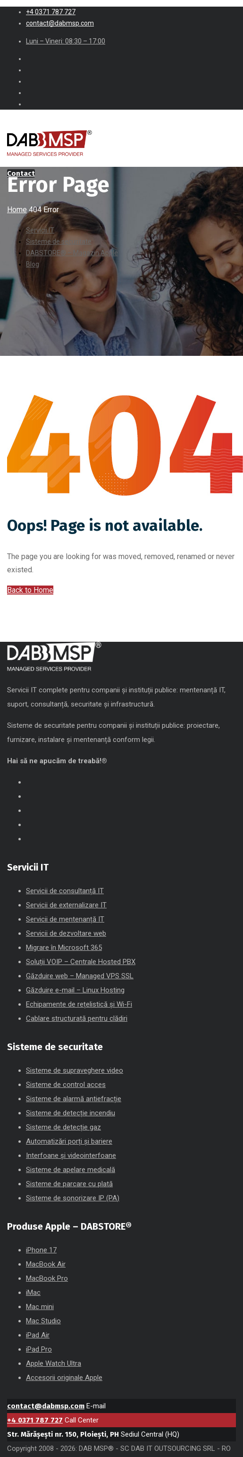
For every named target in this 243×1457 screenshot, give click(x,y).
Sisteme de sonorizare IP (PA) (72, 1198)
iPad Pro (39, 1349)
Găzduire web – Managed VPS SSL (80, 976)
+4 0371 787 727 (35, 1420)
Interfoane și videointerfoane (71, 1155)
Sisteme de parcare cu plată (69, 1184)
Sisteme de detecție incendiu (70, 1113)
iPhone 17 (41, 1250)
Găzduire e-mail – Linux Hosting (75, 990)
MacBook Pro (47, 1278)
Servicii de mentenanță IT (65, 919)
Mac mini (40, 1306)
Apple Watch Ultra (53, 1363)
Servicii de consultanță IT (65, 891)
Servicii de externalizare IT (66, 905)
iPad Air (38, 1335)
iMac (33, 1292)
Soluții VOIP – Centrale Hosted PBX (80, 961)
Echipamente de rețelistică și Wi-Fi (79, 1004)
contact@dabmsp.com (45, 1406)
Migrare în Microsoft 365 (64, 947)
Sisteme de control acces (66, 1084)
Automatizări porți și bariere (69, 1141)
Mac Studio (43, 1321)
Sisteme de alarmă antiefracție (73, 1099)
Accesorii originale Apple (64, 1377)
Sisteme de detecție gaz (63, 1127)
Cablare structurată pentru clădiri (76, 1018)
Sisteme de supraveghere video (74, 1070)
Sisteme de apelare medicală (70, 1169)
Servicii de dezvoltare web (66, 933)
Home (17, 209)
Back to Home (30, 590)
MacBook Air (46, 1264)
